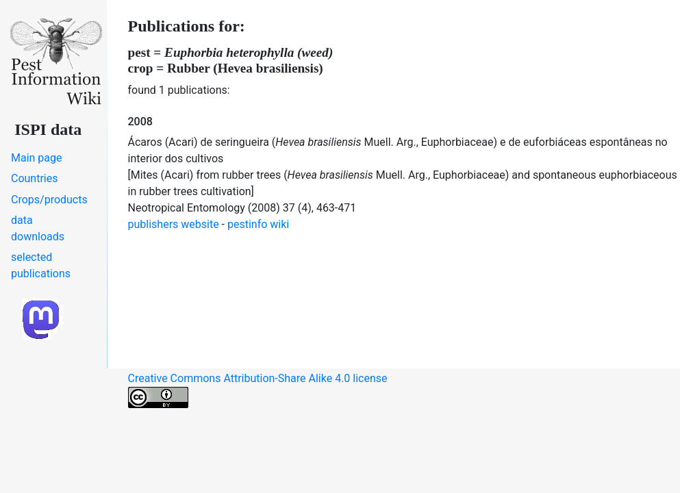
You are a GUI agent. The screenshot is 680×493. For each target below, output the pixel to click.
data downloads (37, 228)
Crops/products (49, 199)
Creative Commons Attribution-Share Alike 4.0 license (258, 390)
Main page (36, 157)
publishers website (173, 224)
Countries (34, 178)
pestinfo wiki (258, 224)
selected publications (41, 265)
